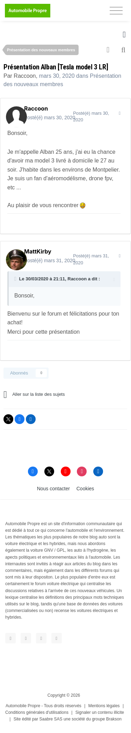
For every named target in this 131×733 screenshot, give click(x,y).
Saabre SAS (51, 719)
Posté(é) (49, 117)
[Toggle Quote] (16, 279)
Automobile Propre (23, 705)
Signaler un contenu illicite (99, 712)
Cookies (85, 488)
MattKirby (37, 251)
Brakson (114, 719)
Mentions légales (104, 705)
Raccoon (25, 76)
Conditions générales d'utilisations (36, 712)
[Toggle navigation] (116, 10)
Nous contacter (53, 488)
